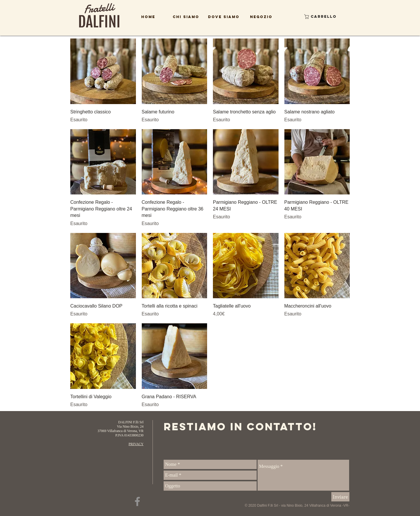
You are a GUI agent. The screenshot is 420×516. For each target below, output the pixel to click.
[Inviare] (340, 496)
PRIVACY (136, 444)
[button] (316, 16)
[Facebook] (137, 501)
